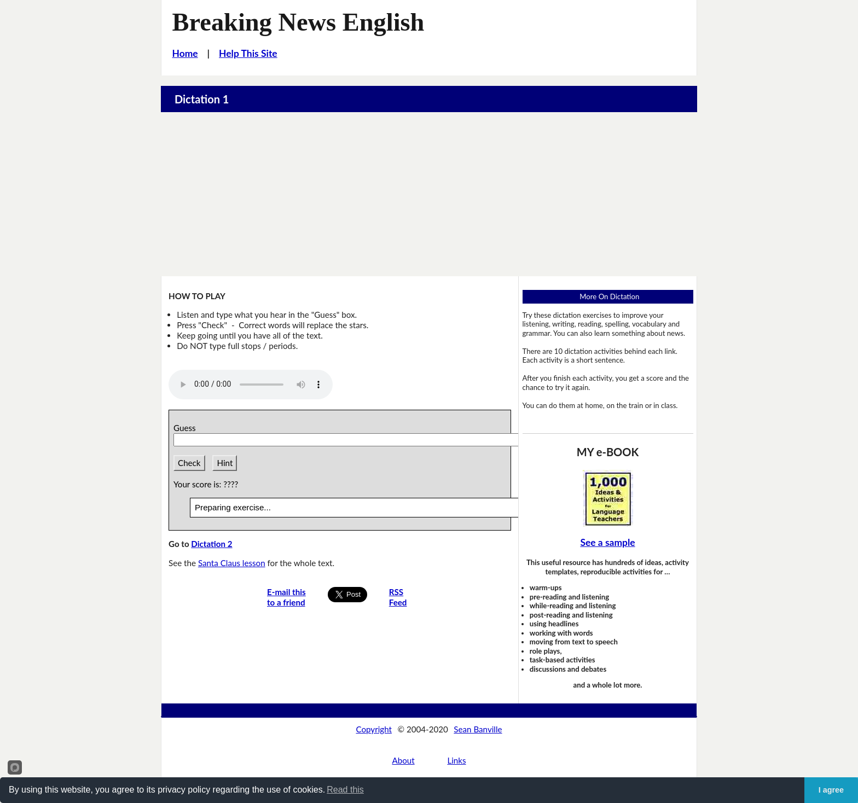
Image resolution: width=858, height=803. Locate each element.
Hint (225, 463)
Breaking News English (298, 22)
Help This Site (248, 53)
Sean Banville (478, 729)
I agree (831, 789)
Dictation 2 (211, 544)
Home (185, 53)
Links (456, 760)
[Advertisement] (429, 194)
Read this (345, 789)
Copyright (374, 729)
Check (189, 463)
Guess (186, 428)
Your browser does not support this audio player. (251, 384)
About (403, 760)
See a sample (607, 542)
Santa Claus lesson (231, 563)
